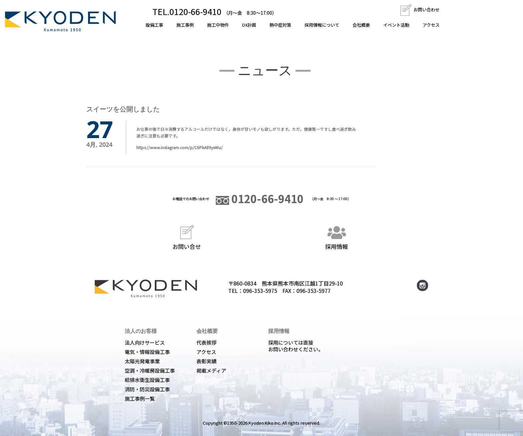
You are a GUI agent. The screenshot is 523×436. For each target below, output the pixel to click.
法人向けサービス (145, 342)
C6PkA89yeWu (207, 147)
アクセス (431, 25)
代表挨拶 (206, 342)
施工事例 (185, 25)
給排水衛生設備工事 (147, 379)
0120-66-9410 (260, 198)
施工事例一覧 (140, 398)
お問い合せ (186, 236)
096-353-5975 (260, 291)
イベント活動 (396, 25)
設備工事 (154, 25)
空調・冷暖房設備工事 (150, 370)
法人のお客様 (141, 331)
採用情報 (336, 236)
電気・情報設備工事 (147, 351)
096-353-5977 (314, 291)
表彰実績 (206, 361)
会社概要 (361, 25)
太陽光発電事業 (142, 361)
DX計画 (249, 25)
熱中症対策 (280, 25)
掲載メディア (211, 370)
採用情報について (322, 25)
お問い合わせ (419, 9)
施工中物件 (218, 25)
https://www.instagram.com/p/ (165, 147)
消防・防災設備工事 (147, 389)
